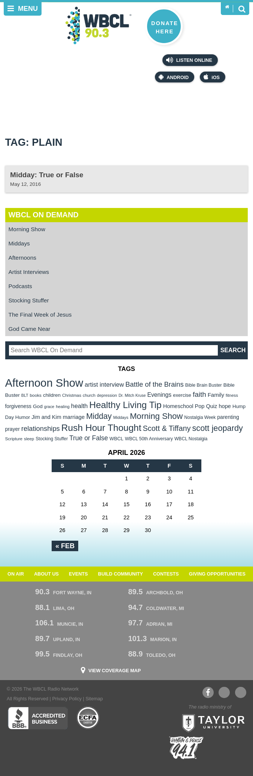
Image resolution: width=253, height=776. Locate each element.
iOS (212, 77)
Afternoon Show (44, 383)
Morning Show (27, 229)
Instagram (240, 692)
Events (78, 574)
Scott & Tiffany (167, 428)
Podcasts (20, 286)
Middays (19, 243)
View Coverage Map (114, 670)
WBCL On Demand (44, 215)
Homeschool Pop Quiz (190, 406)
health (79, 405)
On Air (15, 574)
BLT (24, 395)
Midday (99, 416)
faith (199, 394)
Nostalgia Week (200, 417)
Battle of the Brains (154, 384)
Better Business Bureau (37, 718)
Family (216, 395)
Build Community (120, 574)
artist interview (104, 384)
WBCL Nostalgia (190, 438)
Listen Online (189, 60)
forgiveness (18, 406)
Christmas (71, 395)
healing (63, 406)
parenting (228, 417)
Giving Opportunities (217, 574)
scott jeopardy (217, 428)
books (36, 395)
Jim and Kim (46, 417)
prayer (12, 429)
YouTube (223, 692)
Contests (166, 574)
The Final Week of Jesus (40, 314)
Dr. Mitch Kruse (132, 395)
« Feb (64, 546)
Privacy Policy (67, 698)
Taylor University (211, 722)
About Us (46, 574)
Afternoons (22, 257)
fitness (232, 395)
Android (174, 77)
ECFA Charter (88, 718)
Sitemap (94, 698)
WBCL (117, 438)
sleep (29, 439)
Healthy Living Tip (125, 405)
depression (107, 395)
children (52, 395)
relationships (40, 428)
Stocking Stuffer (29, 300)
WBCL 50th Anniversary (149, 438)
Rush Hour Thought (101, 428)
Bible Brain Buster (203, 385)
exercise (182, 395)
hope (225, 406)
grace (49, 406)
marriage (74, 417)
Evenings (159, 395)
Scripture (14, 438)
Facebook (208, 692)
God (38, 406)
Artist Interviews (29, 272)
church (89, 395)
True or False (88, 438)
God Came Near (30, 329)
